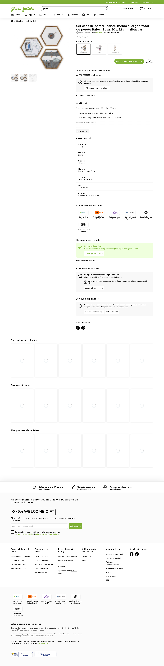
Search (107, 8)
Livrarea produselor (19, 564)
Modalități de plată (18, 568)
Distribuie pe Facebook (78, 327)
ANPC (108, 572)
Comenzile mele (17, 560)
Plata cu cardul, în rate (120, 487)
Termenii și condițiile (24, 534)
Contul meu (128, 8)
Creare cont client (42, 556)
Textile (45, 15)
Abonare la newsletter (97, 88)
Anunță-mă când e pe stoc (129, 61)
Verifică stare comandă (116, 2)
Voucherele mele (41, 568)
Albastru (83, 49)
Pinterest (137, 554)
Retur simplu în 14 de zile (51, 487)
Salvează (149, 62)
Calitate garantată (86, 487)
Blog (84, 560)
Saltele (17, 15)
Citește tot (82, 131)
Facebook (131, 554)
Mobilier (59, 15)
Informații (81, 95)
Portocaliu (114, 49)
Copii (88, 15)
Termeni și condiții (113, 558)
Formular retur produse (67, 556)
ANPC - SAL (111, 576)
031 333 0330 (147, 2)
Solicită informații (94, 312)
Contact (134, 2)
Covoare (74, 15)
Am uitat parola (41, 572)
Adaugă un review (94, 253)
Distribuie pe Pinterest (83, 327)
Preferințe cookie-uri (114, 568)
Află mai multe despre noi (89, 550)
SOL (107, 580)
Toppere (31, 15)
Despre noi (86, 556)
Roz (99, 49)
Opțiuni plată (93, 95)
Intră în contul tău (42, 560)
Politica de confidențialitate (47, 534)
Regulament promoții (114, 554)
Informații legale (114, 549)
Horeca (101, 15)
